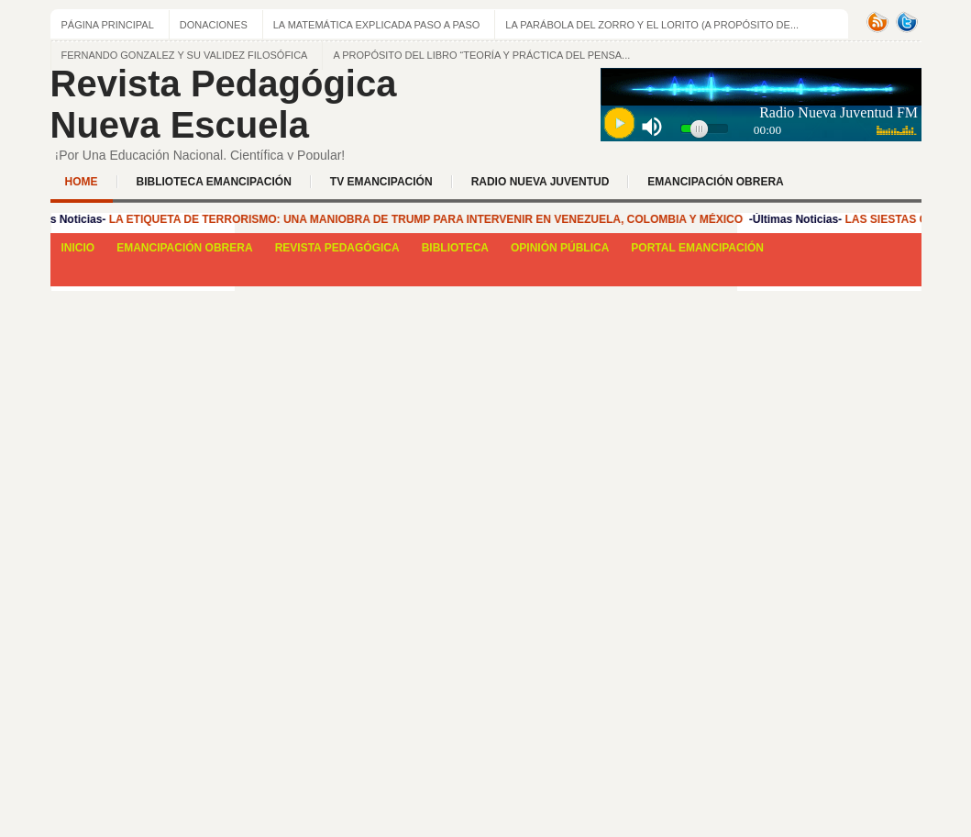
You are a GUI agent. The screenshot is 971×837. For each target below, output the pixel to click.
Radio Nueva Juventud (540, 181)
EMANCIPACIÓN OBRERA (715, 181)
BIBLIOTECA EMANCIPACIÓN (214, 181)
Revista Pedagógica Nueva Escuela (223, 104)
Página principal (107, 24)
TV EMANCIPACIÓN (381, 181)
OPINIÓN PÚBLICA (560, 247)
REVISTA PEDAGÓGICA (337, 247)
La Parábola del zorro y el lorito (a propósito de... (652, 24)
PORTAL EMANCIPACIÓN (697, 247)
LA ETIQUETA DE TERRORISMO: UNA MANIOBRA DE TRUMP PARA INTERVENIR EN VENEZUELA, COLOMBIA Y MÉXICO (429, 219)
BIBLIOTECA (455, 247)
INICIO (78, 247)
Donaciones (214, 24)
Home (81, 181)
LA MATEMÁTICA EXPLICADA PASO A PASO (376, 24)
